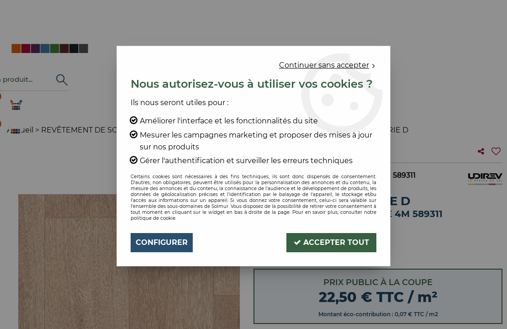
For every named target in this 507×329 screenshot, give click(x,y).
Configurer (162, 242)
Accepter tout (331, 242)
